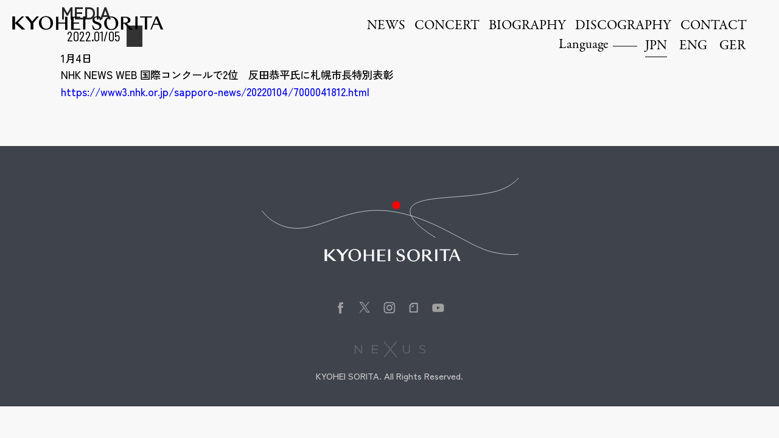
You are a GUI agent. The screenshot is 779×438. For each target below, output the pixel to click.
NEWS (386, 26)
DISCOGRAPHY (623, 26)
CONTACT (713, 26)
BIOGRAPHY (527, 26)
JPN (656, 46)
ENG (693, 46)
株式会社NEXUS (390, 349)
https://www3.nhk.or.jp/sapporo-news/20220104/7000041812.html (215, 91)
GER (732, 46)
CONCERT (447, 26)
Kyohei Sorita (88, 23)
